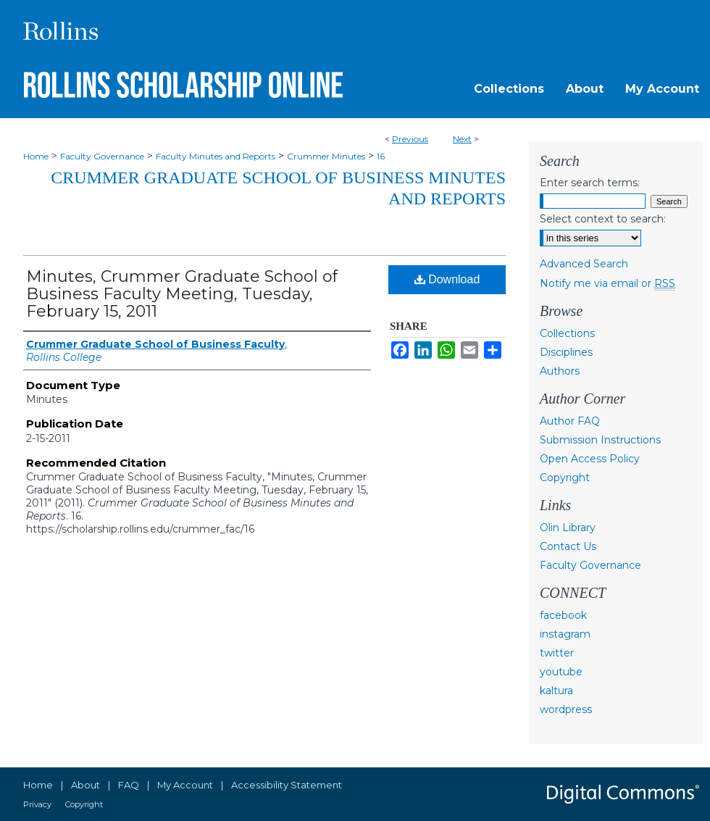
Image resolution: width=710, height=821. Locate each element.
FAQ (128, 785)
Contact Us (568, 546)
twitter (557, 652)
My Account (185, 785)
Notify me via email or (607, 283)
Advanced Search (584, 263)
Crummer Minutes (326, 156)
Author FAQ (570, 421)
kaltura (556, 690)
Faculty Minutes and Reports (215, 156)
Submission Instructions (600, 439)
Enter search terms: (590, 182)
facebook (563, 615)
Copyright (565, 477)
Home (36, 156)
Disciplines (566, 352)
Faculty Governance (102, 156)
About (85, 785)
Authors (560, 371)
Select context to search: (603, 218)
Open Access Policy (590, 458)
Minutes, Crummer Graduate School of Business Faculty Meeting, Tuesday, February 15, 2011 (182, 294)
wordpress (566, 709)
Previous (410, 138)
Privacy (37, 804)
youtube (561, 671)
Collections (567, 333)
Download (447, 279)
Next (462, 138)
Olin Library (568, 527)
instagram (565, 634)
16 (381, 156)
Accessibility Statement (286, 785)
